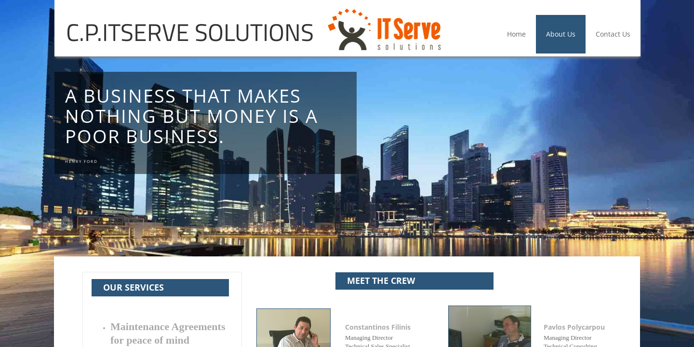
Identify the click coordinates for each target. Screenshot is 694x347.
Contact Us (613, 34)
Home (516, 34)
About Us (560, 34)
